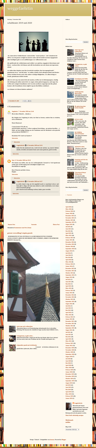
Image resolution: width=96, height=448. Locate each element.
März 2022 (68, 314)
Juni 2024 (68, 255)
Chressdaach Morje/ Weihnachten (80, 173)
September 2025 (70, 222)
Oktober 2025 (69, 220)
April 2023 (68, 286)
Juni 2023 (68, 281)
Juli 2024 (68, 253)
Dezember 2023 (70, 268)
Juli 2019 (68, 385)
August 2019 (69, 383)
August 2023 (69, 277)
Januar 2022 (69, 319)
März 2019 (68, 394)
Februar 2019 (69, 396)
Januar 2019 (69, 398)
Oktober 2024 (69, 246)
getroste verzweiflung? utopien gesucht (19, 233)
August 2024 (69, 251)
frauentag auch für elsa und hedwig (81, 160)
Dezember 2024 (70, 242)
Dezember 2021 (70, 321)
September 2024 (70, 248)
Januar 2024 (69, 266)
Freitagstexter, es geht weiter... (25, 336)
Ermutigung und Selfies (81, 79)
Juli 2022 (68, 306)
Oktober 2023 (69, 273)
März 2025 (68, 235)
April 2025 (68, 233)
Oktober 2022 (69, 299)
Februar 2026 (69, 211)
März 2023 (68, 288)
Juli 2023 (68, 279)
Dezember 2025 (70, 215)
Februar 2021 (69, 343)
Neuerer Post (11, 224)
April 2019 (68, 391)
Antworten (15, 138)
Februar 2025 (69, 237)
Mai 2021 (68, 336)
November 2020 (70, 350)
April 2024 (68, 259)
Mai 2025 (68, 231)
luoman (52, 439)
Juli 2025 (68, 226)
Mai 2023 (68, 284)
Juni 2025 (68, 229)
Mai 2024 (68, 257)
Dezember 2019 (70, 374)
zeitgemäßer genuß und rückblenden (27, 345)
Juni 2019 (68, 387)
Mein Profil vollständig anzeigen (74, 415)
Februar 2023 (69, 290)
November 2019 (70, 376)
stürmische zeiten (79, 146)
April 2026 (68, 207)
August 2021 (69, 330)
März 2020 (68, 367)
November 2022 (70, 297)
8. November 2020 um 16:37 (34, 181)
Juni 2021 (68, 334)
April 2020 (68, 365)
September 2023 (70, 275)
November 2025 (70, 218)
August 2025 (69, 224)
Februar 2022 (69, 317)
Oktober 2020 (69, 352)
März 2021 (68, 341)
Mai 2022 (68, 310)
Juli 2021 (68, 332)
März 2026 (68, 209)
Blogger (64, 439)
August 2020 (69, 356)
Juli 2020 (68, 358)
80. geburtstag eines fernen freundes (80, 107)
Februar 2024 (69, 264)
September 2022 (70, 301)
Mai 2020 (68, 363)
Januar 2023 (69, 292)
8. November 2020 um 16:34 (34, 145)
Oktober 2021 (69, 325)
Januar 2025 (69, 240)
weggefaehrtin (20, 8)
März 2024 (68, 262)
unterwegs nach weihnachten (25, 326)
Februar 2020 (69, 369)
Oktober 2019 (69, 378)
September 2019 (70, 380)
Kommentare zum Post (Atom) (22, 227)
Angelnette (15, 111)
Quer (13, 160)
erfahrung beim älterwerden (79, 92)
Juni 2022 (68, 308)
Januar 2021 (69, 345)
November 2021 (70, 323)
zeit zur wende (79, 119)
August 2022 (69, 303)
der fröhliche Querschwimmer (79, 133)
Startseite (34, 224)
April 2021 (68, 339)
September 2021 (70, 328)
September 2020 (70, 354)
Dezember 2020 (70, 347)
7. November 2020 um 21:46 (26, 111)
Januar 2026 (69, 213)
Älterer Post (56, 224)
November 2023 (70, 270)
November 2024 (70, 244)
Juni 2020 (68, 361)
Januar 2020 (69, 372)
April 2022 (68, 312)
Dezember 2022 (70, 295)
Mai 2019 (68, 389)
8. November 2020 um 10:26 (23, 160)
